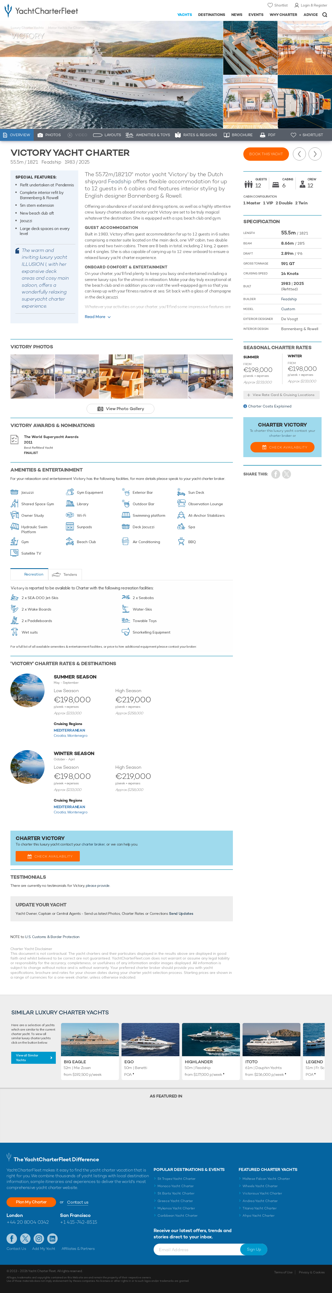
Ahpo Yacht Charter (258, 1215)
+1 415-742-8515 (78, 1222)
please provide (98, 885)
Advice (311, 14)
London (15, 1215)
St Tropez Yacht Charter (177, 1178)
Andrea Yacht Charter (260, 1201)
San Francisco (75, 1215)
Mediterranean (69, 730)
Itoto (251, 1062)
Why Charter (284, 14)
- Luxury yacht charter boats (51, 10)
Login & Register (314, 5)
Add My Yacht (43, 1248)
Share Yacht (286, 474)
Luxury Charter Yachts (26, 27)
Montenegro (78, 735)
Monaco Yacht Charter (176, 1186)
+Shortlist (324, 28)
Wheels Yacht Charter (260, 1186)
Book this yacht (266, 154)
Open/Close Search (324, 14)
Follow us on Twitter (25, 1238)
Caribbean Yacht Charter (178, 1215)
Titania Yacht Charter (259, 1208)
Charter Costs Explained (270, 406)
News (236, 14)
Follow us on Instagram (39, 1238)
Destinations (211, 14)
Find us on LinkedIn (52, 1238)
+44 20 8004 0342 (28, 1222)
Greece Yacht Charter (175, 1201)
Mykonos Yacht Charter (176, 1208)
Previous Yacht (299, 153)
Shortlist (281, 5)
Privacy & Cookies (312, 1272)
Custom (288, 309)
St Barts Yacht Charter (176, 1193)
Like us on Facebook (12, 1238)
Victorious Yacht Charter (262, 1193)
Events (256, 14)
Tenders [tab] (70, 574)
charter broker (93, 844)
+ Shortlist (311, 135)
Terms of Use (283, 1272)
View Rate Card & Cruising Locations (284, 395)
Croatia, (61, 735)
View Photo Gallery (125, 408)
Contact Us (16, 1248)
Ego (129, 1062)
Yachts (184, 14)
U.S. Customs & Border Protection (52, 936)
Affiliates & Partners (78, 1248)
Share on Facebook (275, 474)
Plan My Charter (31, 1202)
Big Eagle (75, 1062)
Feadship (119, 181)
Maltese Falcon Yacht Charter (266, 1178)
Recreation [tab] (33, 574)
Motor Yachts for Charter (66, 27)
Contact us (77, 1202)
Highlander (199, 1062)
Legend (314, 1062)
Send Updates (181, 913)
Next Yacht (315, 153)
